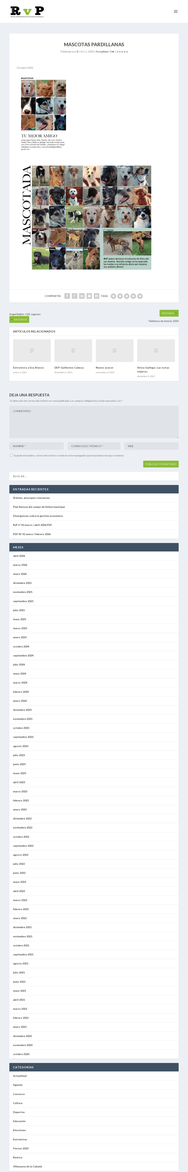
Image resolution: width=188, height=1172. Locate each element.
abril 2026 (19, 552)
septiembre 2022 (23, 842)
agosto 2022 (20, 851)
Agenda (17, 1081)
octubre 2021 (21, 942)
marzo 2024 (20, 679)
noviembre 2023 (22, 715)
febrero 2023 (21, 797)
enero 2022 (20, 914)
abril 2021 (19, 996)
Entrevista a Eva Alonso (28, 364)
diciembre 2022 (22, 815)
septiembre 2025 (23, 597)
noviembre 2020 (22, 1041)
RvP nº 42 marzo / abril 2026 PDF (32, 521)
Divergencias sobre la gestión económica (38, 512)
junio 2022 (19, 869)
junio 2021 (19, 978)
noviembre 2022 (22, 824)
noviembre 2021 (22, 933)
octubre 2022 (21, 833)
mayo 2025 (19, 615)
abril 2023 (19, 778)
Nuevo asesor (105, 364)
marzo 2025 (20, 624)
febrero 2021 (21, 1014)
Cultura (17, 1099)
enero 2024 (20, 697)
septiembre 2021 (23, 951)
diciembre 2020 (22, 1032)
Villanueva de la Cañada (27, 1163)
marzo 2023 (20, 788)
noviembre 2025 (22, 588)
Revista (17, 1154)
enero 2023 (20, 806)
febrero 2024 (21, 688)
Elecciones (19, 1126)
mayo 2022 (19, 878)
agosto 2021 (20, 960)
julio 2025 (19, 606)
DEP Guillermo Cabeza (69, 364)
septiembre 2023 (23, 733)
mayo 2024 (19, 670)
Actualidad (102, 48)
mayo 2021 (19, 987)
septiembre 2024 (23, 652)
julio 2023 (19, 751)
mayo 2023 (19, 769)
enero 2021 (20, 1023)
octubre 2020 (21, 1050)
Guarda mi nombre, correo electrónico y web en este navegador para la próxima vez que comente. (69, 452)
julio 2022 (19, 860)
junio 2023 (19, 760)
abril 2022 (19, 887)
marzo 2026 (20, 561)
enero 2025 (20, 633)
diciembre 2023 (22, 706)
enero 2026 (20, 570)
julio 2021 (19, 969)
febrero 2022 (21, 905)
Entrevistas (20, 1135)
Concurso (19, 1090)
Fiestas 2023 (20, 1145)
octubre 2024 (21, 643)
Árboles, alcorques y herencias (31, 494)
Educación (19, 1117)
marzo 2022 (20, 896)
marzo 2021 (20, 1005)
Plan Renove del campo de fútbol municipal (39, 503)
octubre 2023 (21, 724)
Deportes (19, 1108)
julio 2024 (19, 661)
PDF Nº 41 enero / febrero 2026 (32, 530)
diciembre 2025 (22, 579)
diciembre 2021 (22, 923)
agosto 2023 (20, 742)
